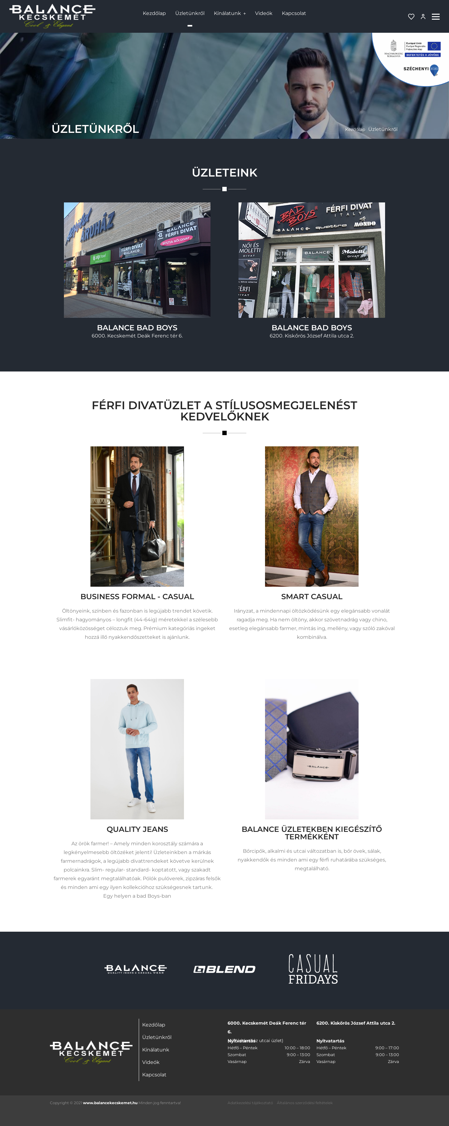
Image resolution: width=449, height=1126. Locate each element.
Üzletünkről (190, 13)
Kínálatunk (227, 13)
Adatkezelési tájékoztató (250, 1102)
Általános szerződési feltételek (305, 1102)
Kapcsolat (294, 13)
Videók (264, 13)
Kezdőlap (154, 13)
